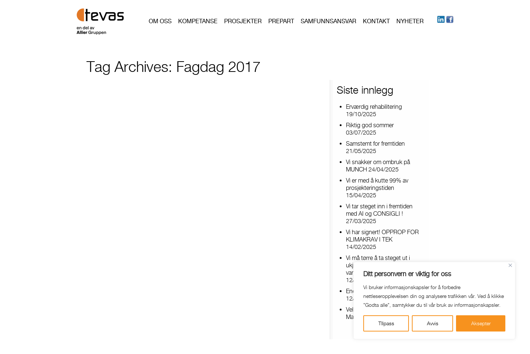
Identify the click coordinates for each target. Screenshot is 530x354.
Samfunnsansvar (328, 21)
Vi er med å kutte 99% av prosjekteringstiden (377, 184)
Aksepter (481, 323)
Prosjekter (243, 21)
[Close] (510, 265)
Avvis (432, 323)
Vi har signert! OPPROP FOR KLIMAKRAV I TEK (382, 236)
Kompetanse (198, 21)
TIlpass (386, 323)
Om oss (160, 21)
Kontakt (376, 21)
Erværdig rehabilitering (374, 106)
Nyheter (410, 21)
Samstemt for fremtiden (375, 143)
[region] (434, 300)
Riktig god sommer (370, 125)
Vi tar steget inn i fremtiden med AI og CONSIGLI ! (379, 210)
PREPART (281, 21)
